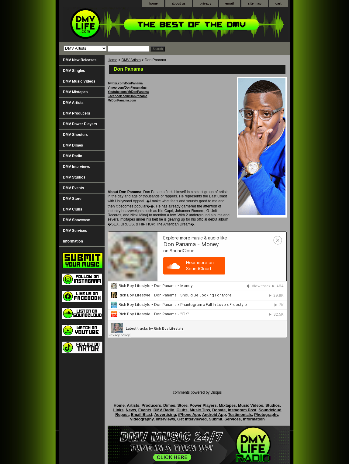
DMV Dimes (73, 145)
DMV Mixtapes (75, 92)
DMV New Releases (79, 60)
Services (232, 419)
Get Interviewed (192, 419)
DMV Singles (74, 71)
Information (73, 241)
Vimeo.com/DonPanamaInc (127, 87)
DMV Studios (74, 177)
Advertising (165, 414)
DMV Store (72, 199)
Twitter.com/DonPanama (125, 83)
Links (118, 410)
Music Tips (200, 410)
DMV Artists (131, 60)
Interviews (165, 419)
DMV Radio (72, 156)
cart (278, 3)
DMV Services (75, 230)
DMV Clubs (72, 209)
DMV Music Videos (79, 81)
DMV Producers (76, 113)
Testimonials (240, 414)
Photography (266, 414)
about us (179, 3)
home (153, 3)
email (229, 3)
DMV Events (73, 188)
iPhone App (189, 414)
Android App (214, 414)
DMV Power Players (80, 124)
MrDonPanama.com (122, 100)
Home (112, 60)
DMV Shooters (75, 135)
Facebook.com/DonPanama (127, 96)
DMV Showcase (76, 220)
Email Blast (141, 414)
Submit (215, 419)
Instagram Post (242, 410)
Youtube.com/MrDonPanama (128, 92)
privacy (206, 3)
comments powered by (197, 392)
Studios (272, 405)
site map (254, 3)
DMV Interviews (76, 167)
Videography (142, 419)
